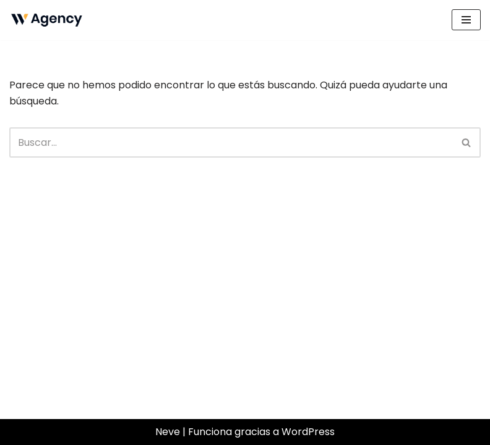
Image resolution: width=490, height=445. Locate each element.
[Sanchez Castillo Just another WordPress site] (46, 20)
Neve (167, 432)
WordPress (308, 432)
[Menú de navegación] (466, 19)
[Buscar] (231, 142)
